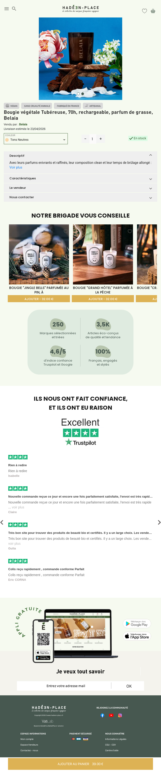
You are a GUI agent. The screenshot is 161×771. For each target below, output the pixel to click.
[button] (80, 155)
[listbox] (35, 140)
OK (129, 686)
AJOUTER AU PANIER (80, 764)
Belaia (23, 124)
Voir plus (15, 167)
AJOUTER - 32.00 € (38, 299)
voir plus (18, 507)
